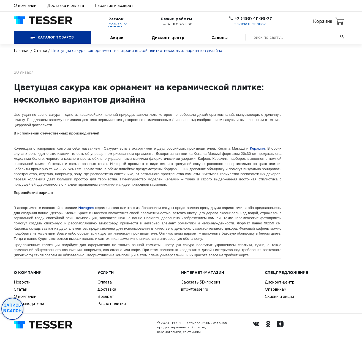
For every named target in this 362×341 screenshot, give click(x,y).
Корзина (322, 21)
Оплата (104, 282)
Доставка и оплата (65, 5)
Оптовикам (275, 289)
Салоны (219, 37)
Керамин (257, 148)
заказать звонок (250, 24)
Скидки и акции (279, 296)
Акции (116, 37)
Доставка (106, 289)
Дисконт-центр (168, 37)
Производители (29, 303)
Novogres (86, 208)
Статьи (40, 50)
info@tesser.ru (194, 289)
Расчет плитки (111, 303)
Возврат (105, 296)
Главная (21, 50)
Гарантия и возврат (114, 5)
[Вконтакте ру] (257, 327)
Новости (22, 282)
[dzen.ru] (281, 327)
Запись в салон (12, 308)
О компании (25, 5)
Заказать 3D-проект (201, 282)
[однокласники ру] (269, 327)
